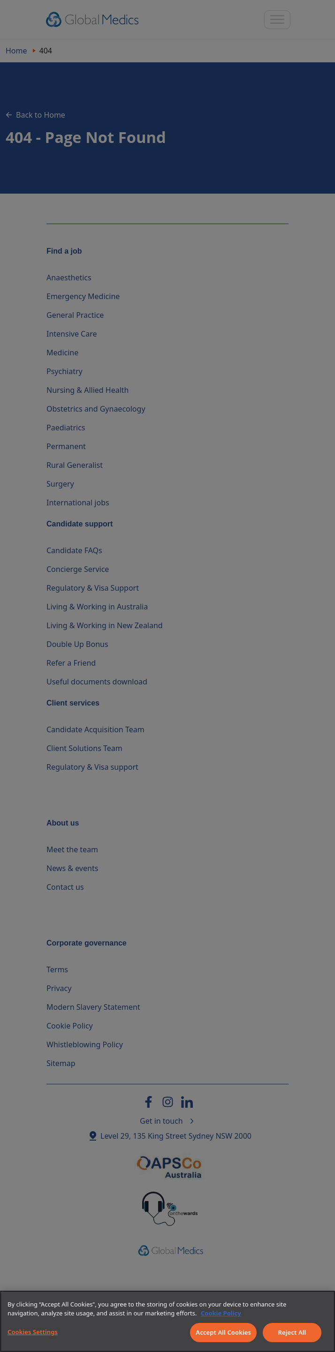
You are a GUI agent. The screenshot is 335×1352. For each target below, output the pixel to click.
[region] (167, 1321)
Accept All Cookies (223, 1332)
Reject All (292, 1332)
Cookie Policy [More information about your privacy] (221, 1313)
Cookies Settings (33, 1332)
